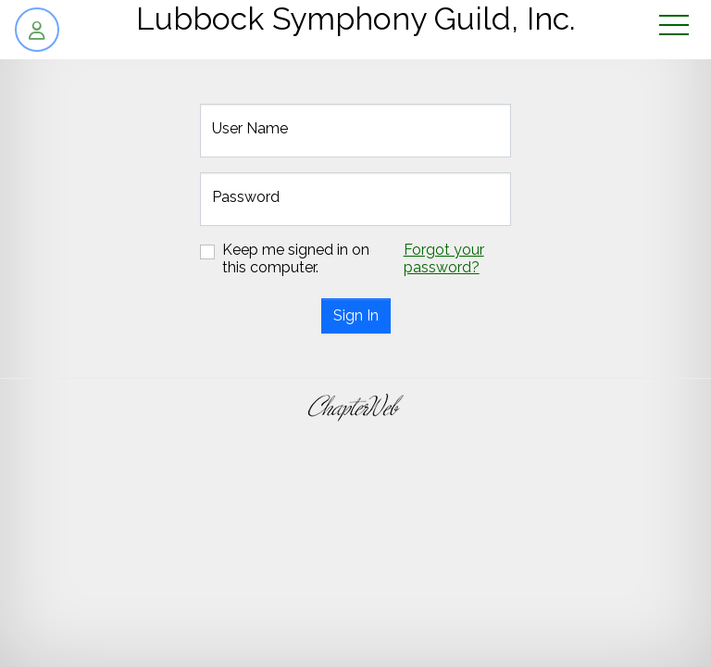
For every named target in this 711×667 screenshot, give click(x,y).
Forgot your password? (444, 258)
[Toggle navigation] (674, 26)
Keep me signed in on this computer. (295, 258)
